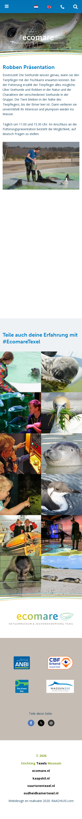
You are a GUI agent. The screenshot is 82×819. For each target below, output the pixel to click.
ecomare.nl (41, 771)
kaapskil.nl (41, 778)
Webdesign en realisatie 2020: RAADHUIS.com (41, 801)
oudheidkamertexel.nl (41, 793)
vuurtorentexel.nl (41, 786)
